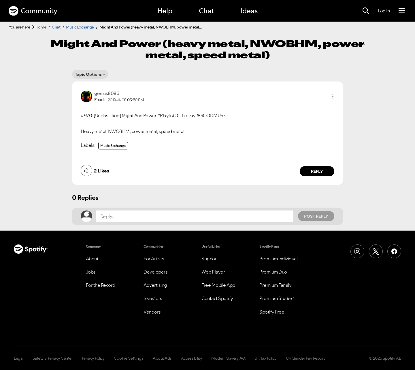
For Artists (154, 258)
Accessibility (191, 358)
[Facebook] (394, 251)
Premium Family (275, 285)
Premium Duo (273, 272)
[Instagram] (357, 251)
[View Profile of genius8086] (106, 93)
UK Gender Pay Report (305, 358)
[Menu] (401, 11)
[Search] (366, 11)
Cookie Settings (129, 358)
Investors (153, 298)
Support (209, 258)
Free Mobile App (218, 285)
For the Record (100, 285)
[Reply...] (194, 216)
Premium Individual (278, 258)
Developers (155, 272)
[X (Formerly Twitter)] (376, 251)
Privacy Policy (93, 358)
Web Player (213, 272)
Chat (206, 11)
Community (33, 11)
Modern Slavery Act (228, 358)
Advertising (155, 285)
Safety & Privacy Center (53, 358)
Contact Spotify (217, 298)
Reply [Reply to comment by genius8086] (317, 171)
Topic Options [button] (88, 74)
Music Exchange (80, 27)
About (92, 258)
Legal (18, 358)
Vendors (152, 312)
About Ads (162, 358)
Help (164, 11)
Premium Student (277, 298)
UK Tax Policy (265, 358)
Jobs (91, 272)
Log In (384, 10)
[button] (333, 96)
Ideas (249, 11)
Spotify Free (271, 312)
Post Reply (316, 216)
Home (40, 27)
